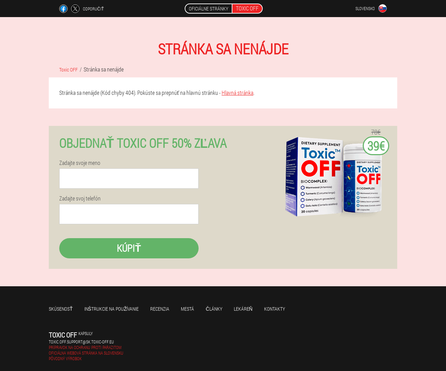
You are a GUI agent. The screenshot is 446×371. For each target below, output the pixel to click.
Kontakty (274, 308)
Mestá (187, 308)
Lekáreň (243, 308)
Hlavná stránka (237, 92)
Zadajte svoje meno (79, 163)
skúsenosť (61, 308)
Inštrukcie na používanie (111, 308)
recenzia (159, 308)
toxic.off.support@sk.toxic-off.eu (81, 341)
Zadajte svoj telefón (80, 198)
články (214, 308)
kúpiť (129, 248)
